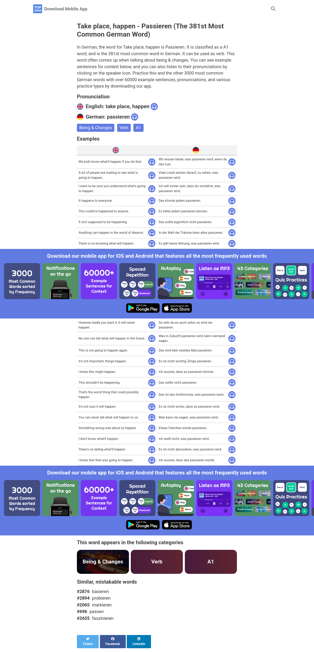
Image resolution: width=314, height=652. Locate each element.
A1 (139, 128)
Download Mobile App (65, 8)
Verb (124, 128)
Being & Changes (96, 128)
